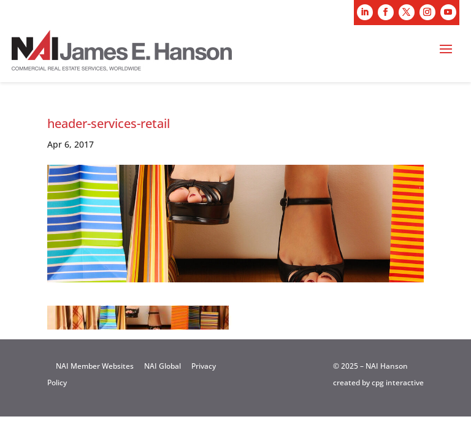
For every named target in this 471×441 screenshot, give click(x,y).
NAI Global (162, 366)
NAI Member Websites (95, 366)
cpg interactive (398, 382)
